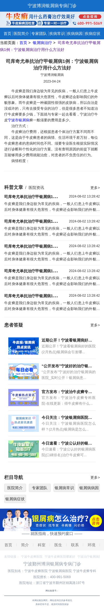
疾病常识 (57, 33)
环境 (91, 545)
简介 (25, 545)
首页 (7, 33)
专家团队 (39, 33)
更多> (95, 188)
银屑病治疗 (43, 42)
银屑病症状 (15, 499)
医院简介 (21, 33)
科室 (41, 545)
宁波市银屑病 (18, 120)
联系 (75, 545)
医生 (58, 545)
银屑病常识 (64, 488)
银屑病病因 (89, 488)
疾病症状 (92, 33)
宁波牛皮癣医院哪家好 (60, 556)
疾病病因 (75, 33)
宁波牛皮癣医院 (31, 556)
